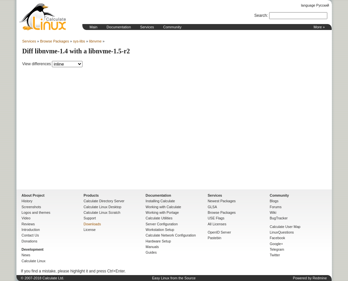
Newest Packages (222, 201)
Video (26, 218)
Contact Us (30, 235)
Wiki (273, 212)
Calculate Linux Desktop (102, 207)
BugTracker (279, 218)
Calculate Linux (34, 261)
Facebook (277, 238)
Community (172, 27)
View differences (36, 64)
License (89, 230)
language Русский (315, 5)
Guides (151, 252)
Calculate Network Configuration (171, 235)
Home (42, 16)
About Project (33, 195)
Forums (276, 207)
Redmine (320, 278)
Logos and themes (36, 212)
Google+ (276, 244)
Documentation (118, 27)
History (27, 201)
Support (89, 218)
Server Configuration (162, 224)
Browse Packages (54, 41)
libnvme (95, 41)
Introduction (31, 230)
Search (260, 15)
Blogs (274, 201)
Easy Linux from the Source (174, 278)
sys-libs (79, 41)
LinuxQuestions (282, 232)
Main (94, 27)
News (26, 255)
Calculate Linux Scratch (101, 212)
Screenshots (31, 207)
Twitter (275, 255)
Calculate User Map (285, 227)
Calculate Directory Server (103, 201)
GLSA (212, 207)
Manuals (152, 247)
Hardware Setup (158, 241)
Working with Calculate (163, 207)
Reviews (28, 224)
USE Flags (216, 218)
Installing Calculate (160, 201)
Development (33, 249)
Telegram (277, 249)
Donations (29, 241)
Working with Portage (162, 212)
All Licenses (217, 224)
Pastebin (214, 238)
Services (147, 27)
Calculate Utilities (159, 218)
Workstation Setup (160, 230)
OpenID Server (219, 232)
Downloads (92, 224)
